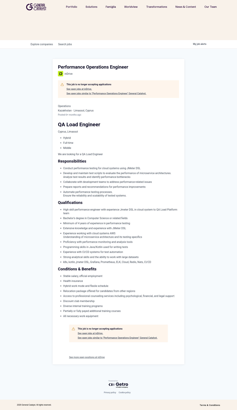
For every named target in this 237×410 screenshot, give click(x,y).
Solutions (91, 6)
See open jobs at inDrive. (79, 89)
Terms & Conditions (210, 405)
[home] (37, 6)
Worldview (131, 6)
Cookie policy (125, 392)
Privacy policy (110, 392)
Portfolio (71, 6)
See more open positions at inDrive (87, 357)
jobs (65, 44)
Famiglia (111, 6)
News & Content (185, 6)
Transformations (156, 6)
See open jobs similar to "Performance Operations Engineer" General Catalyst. (106, 93)
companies (42, 44)
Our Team (210, 6)
